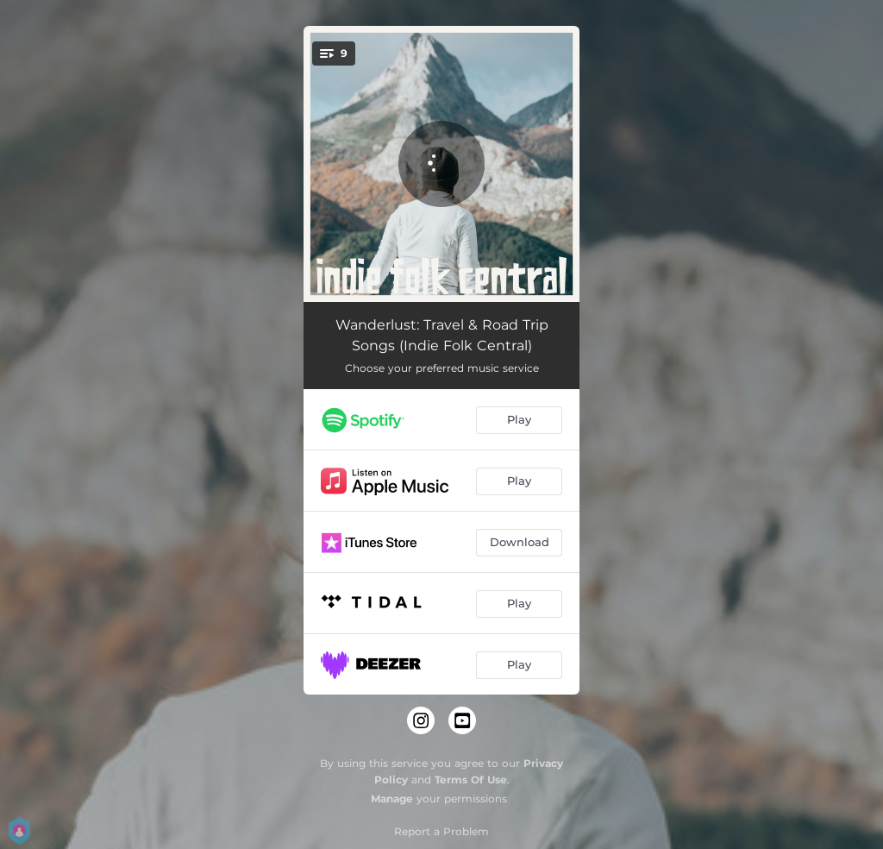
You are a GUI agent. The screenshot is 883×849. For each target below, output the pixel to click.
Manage (392, 798)
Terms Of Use (471, 779)
